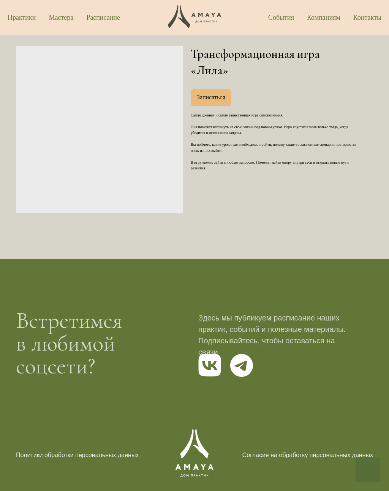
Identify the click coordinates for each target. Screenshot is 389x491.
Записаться (211, 97)
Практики (22, 17)
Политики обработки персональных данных (77, 455)
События (281, 17)
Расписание (103, 17)
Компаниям (323, 17)
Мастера (61, 17)
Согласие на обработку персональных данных (307, 455)
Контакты (367, 17)
